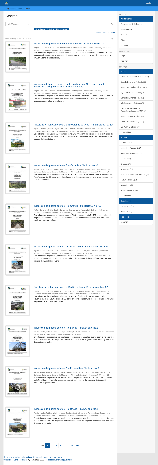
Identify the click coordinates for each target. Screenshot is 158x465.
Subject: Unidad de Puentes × (58, 29)
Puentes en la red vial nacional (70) (135, 175)
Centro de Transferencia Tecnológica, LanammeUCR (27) (134, 109)
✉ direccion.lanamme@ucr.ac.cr (58, 460)
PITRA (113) (126, 159)
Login (123, 56)
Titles (123, 40)
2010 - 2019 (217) (128, 212)
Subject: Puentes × (40, 29)
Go (112, 24)
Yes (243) (124, 222)
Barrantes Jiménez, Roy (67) (132, 98)
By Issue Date (126, 29)
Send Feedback (20, 460)
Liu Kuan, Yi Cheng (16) (130, 127)
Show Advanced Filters (106, 33)
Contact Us (7, 460)
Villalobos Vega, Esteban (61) (132, 103)
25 (72, 445)
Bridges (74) (126, 164)
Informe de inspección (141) (132, 153)
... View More (126, 132)
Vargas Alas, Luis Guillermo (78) (134, 87)
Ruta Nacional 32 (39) (129, 190)
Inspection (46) (127, 185)
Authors (124, 35)
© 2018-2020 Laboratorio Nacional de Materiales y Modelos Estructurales (33, 457)
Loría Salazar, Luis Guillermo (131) (135, 77)
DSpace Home (16, 9)
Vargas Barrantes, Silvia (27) (132, 116)
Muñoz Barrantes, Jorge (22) (132, 122)
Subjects (124, 45)
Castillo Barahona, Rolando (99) (134, 82)
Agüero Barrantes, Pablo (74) (132, 93)
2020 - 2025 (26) (127, 206)
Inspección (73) (127, 169)
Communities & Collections (131, 24)
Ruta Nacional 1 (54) (129, 180)
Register (124, 61)
